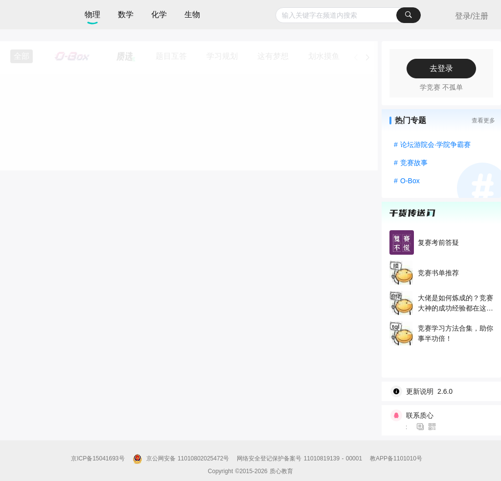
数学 (126, 14)
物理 (92, 14)
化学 (159, 14)
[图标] (422, 427)
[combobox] (348, 15)
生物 (192, 14)
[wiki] (445, 391)
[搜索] (408, 15)
